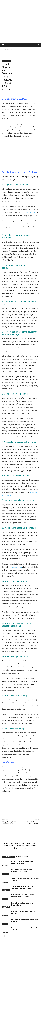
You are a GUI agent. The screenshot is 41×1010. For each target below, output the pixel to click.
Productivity (5, 865)
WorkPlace (9, 49)
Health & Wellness (4, 890)
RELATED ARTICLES (8, 857)
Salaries (9, 61)
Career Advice (5, 874)
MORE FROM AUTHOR (22, 857)
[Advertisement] (20, 21)
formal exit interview (27, 212)
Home (3, 49)
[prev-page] (3, 936)
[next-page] (5, 936)
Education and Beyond (5, 907)
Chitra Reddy (6, 89)
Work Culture (5, 882)
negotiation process (15, 567)
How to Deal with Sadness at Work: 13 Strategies (31, 822)
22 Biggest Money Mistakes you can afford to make (11, 822)
